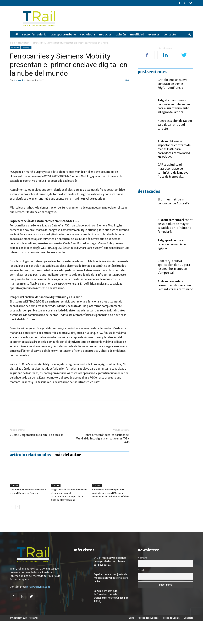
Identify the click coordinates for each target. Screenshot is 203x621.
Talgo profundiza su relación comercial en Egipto (172, 244)
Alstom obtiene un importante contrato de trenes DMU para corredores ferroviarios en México (110, 493)
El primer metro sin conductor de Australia (173, 201)
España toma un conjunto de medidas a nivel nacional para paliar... (111, 578)
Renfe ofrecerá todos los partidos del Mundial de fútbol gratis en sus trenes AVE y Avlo (102, 438)
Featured (14, 485)
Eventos (154, 34)
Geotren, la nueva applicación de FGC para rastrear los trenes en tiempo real (173, 267)
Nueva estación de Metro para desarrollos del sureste (174, 125)
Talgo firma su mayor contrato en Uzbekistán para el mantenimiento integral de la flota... (173, 106)
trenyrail (18, 80)
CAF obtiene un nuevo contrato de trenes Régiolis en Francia (172, 84)
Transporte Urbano (63, 34)
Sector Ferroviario (34, 34)
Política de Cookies (171, 618)
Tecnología (87, 34)
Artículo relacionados (30, 455)
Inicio (12, 42)
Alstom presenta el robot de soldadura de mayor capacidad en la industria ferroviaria (175, 226)
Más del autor (67, 455)
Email (141, 570)
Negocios (105, 34)
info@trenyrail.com (38, 586)
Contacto (170, 34)
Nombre (142, 557)
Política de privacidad (148, 618)
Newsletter (23, 42)
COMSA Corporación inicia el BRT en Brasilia (36, 435)
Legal (131, 618)
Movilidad (137, 34)
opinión (121, 34)
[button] (189, 34)
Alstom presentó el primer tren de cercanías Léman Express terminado (175, 285)
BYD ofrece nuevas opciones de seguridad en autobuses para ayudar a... (110, 561)
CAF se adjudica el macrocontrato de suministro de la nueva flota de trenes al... (172, 170)
